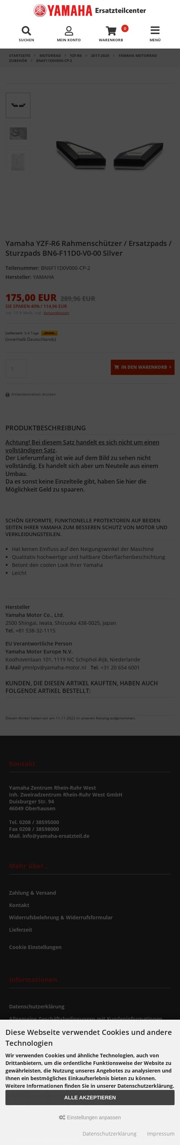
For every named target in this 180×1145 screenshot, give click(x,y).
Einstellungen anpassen (90, 1117)
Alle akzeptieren (90, 1097)
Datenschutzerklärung (110, 1133)
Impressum (161, 1133)
